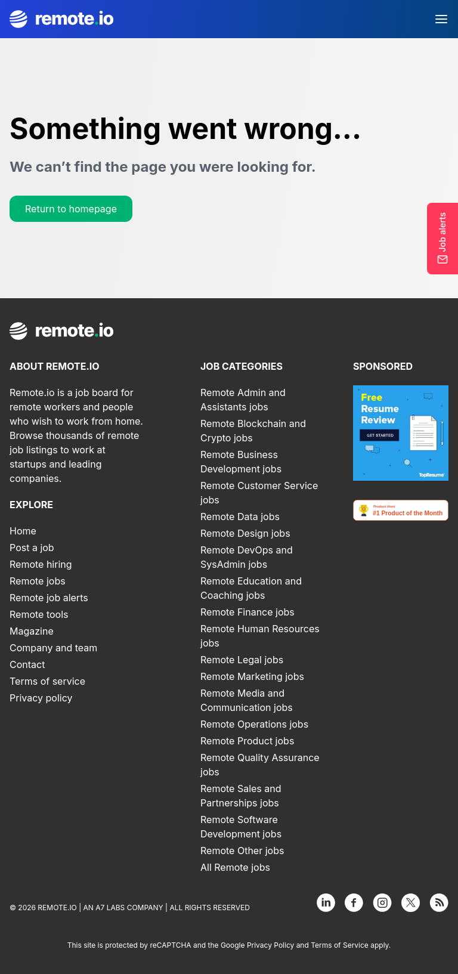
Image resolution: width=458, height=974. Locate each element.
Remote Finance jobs (247, 612)
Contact (27, 664)
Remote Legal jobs (241, 660)
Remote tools (39, 614)
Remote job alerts (49, 598)
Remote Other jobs (242, 850)
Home (23, 531)
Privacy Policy (270, 945)
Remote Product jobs (247, 741)
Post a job (32, 548)
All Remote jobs (235, 867)
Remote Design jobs (245, 533)
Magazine (32, 631)
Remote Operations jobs (254, 724)
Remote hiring (41, 564)
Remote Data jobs (240, 516)
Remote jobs (38, 581)
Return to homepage (71, 209)
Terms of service (47, 681)
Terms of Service (340, 945)
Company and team (53, 648)
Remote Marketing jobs (252, 676)
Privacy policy (41, 698)
